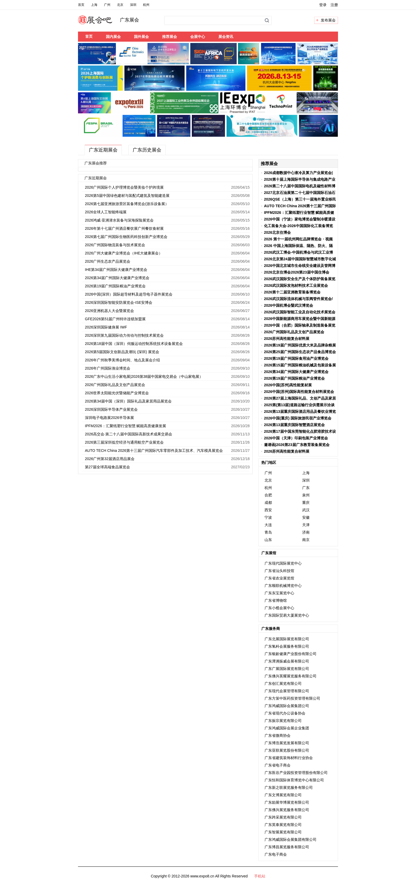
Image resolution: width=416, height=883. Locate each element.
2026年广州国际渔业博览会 (107, 368)
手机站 (259, 876)
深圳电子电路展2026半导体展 (109, 417)
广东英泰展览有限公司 (283, 825)
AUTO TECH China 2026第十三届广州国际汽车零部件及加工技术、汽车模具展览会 (154, 450)
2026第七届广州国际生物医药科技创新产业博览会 (126, 237)
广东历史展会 (147, 150)
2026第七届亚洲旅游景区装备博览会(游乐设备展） (127, 204)
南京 (306, 540)
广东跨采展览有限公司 (283, 817)
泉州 (306, 495)
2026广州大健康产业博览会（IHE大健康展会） (123, 253)
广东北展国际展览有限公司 (287, 639)
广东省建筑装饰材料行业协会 (289, 758)
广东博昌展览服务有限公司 (287, 847)
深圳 (133, 5)
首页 (81, 5)
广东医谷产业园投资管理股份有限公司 (296, 773)
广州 (107, 5)
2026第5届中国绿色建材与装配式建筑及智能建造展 (127, 195)
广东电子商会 (276, 854)
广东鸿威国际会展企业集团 (287, 728)
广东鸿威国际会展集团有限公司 (291, 839)
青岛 (268, 532)
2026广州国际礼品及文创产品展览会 (115, 385)
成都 (268, 502)
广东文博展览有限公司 (283, 795)
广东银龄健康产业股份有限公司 (291, 654)
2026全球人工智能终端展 (106, 212)
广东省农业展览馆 (279, 578)
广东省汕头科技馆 (279, 571)
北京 (120, 5)
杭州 (146, 5)
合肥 (268, 495)
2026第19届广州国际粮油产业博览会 (116, 286)
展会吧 (101, 23)
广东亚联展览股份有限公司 (287, 750)
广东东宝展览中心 (279, 593)
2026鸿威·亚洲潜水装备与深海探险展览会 (119, 220)
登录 (323, 5)
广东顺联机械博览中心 (283, 585)
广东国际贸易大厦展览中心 (287, 615)
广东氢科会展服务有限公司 (287, 646)
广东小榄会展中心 (279, 608)
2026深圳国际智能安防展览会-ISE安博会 (118, 302)
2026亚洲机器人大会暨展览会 (109, 311)
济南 (306, 532)
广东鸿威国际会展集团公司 (287, 706)
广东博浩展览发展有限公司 (287, 743)
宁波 (268, 517)
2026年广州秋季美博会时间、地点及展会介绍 (122, 360)
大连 (268, 525)
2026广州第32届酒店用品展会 (110, 459)
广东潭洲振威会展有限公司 (287, 661)
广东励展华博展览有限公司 (287, 802)
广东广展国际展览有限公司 (287, 668)
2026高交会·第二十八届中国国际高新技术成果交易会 (128, 434)
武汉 (306, 510)
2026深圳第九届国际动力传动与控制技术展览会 (124, 335)
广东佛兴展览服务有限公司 (287, 810)
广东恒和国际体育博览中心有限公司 (294, 780)
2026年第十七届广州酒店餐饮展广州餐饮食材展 (124, 228)
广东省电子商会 (278, 765)
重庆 (306, 502)
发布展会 (328, 20)
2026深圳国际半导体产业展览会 (111, 409)
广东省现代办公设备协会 (285, 713)
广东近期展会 (103, 150)
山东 (268, 540)
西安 (268, 510)
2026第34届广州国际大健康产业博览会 (117, 278)
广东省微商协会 (278, 735)
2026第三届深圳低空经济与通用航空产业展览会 (124, 442)
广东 (306, 488)
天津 (306, 525)
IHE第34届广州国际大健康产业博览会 (116, 269)
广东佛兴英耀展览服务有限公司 (291, 676)
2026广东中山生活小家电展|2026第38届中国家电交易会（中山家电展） (144, 376)
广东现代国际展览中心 (283, 563)
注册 (334, 5)
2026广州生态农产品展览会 (107, 261)
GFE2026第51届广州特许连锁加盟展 (115, 319)
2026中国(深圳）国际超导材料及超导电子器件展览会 (128, 294)
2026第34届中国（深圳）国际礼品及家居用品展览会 (128, 401)
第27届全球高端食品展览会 (107, 467)
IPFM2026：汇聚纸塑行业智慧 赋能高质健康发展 (125, 426)
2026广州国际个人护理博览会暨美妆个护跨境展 (124, 187)
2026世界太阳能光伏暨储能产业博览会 (117, 393)
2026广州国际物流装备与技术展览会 (115, 245)
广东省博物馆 (276, 600)
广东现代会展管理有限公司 (287, 691)
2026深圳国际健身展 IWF (106, 327)
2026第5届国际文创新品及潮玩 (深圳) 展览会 (122, 352)
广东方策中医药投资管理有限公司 (292, 698)
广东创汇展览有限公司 (283, 683)
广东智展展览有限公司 (283, 832)
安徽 (306, 517)
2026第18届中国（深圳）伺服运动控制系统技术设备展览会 (134, 343)
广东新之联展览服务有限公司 (289, 787)
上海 (94, 5)
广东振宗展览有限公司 (283, 720)
